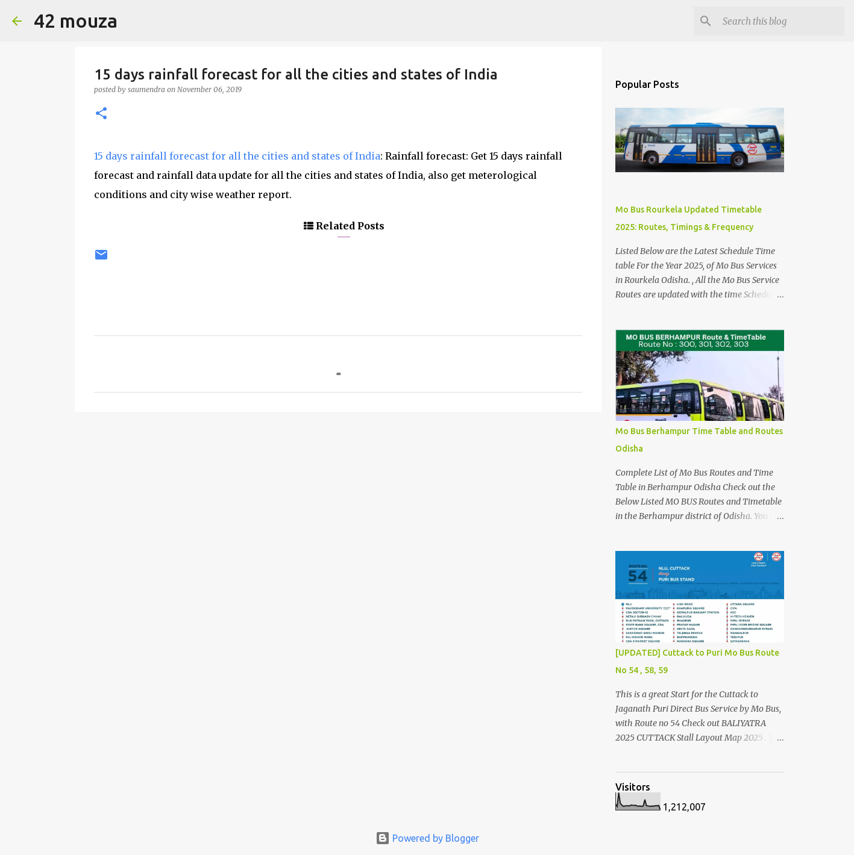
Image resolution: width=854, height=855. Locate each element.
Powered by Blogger (427, 838)
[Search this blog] (781, 21)
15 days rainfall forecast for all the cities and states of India (237, 156)
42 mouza (76, 20)
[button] (101, 114)
